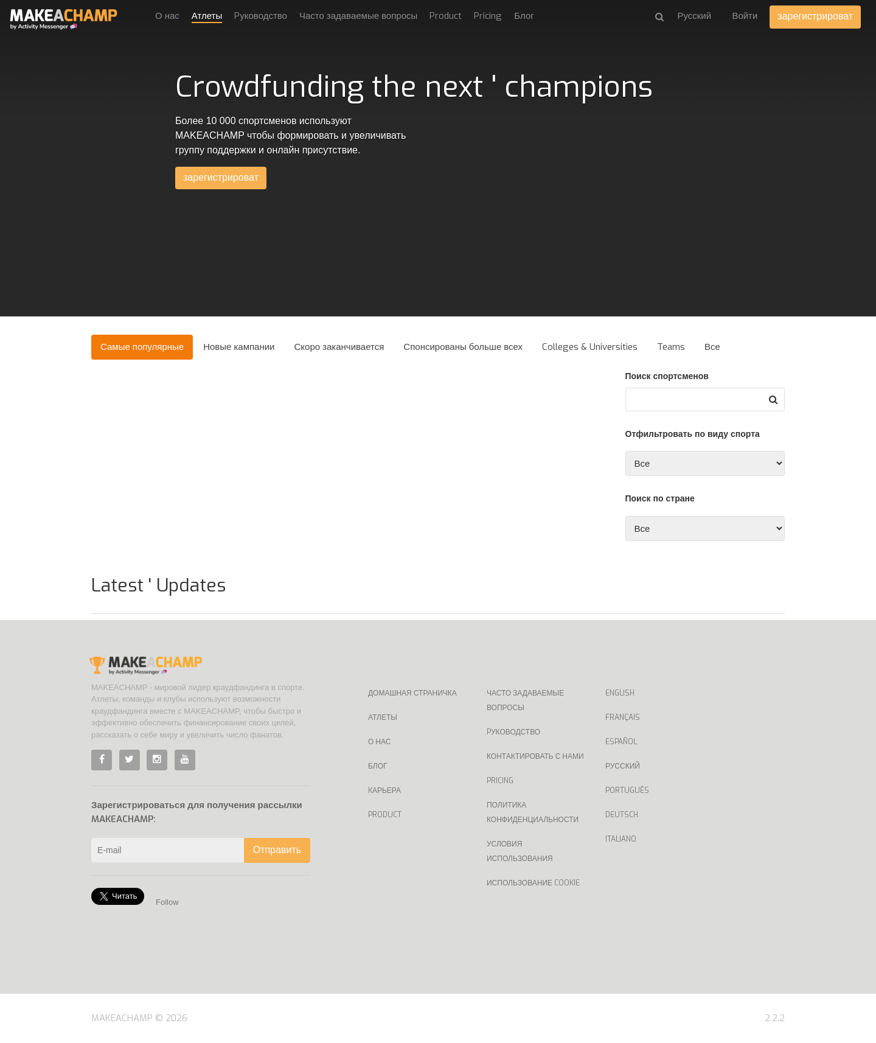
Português (627, 790)
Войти (744, 16)
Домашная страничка (412, 693)
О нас (167, 16)
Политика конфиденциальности (533, 812)
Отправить (277, 849)
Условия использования (520, 851)
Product (445, 16)
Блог (524, 16)
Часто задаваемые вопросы (358, 16)
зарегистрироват (815, 16)
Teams (671, 347)
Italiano (620, 839)
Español (621, 742)
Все (712, 347)
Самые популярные (142, 347)
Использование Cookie (533, 883)
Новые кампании (238, 347)
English (619, 693)
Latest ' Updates (158, 585)
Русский (622, 766)
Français (622, 717)
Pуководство (260, 16)
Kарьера (384, 790)
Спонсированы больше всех (463, 347)
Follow (167, 902)
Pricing (488, 16)
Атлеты (207, 16)
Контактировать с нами (535, 756)
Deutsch (621, 815)
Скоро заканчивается (339, 347)
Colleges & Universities (590, 347)
